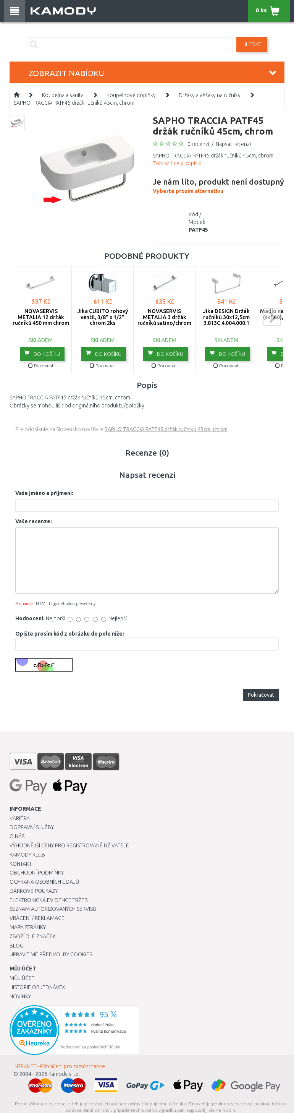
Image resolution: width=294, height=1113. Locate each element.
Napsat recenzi (233, 144)
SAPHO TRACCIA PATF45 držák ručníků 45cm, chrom (74, 103)
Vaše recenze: (33, 521)
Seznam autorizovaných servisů (53, 909)
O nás (17, 836)
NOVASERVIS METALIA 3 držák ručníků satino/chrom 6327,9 (164, 320)
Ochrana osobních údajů (44, 882)
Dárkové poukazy (34, 891)
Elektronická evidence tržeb (49, 900)
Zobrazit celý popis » (177, 163)
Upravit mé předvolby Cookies (51, 954)
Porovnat (41, 365)
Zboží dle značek (33, 936)
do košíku (42, 353)
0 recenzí (198, 144)
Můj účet (22, 978)
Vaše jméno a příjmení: (44, 493)
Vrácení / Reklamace (37, 918)
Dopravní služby (32, 827)
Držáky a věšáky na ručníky (210, 95)
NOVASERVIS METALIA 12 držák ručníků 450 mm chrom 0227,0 (41, 320)
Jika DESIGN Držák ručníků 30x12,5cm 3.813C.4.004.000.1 (226, 317)
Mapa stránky (28, 927)
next (272, 317)
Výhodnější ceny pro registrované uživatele (69, 845)
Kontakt (21, 864)
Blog (16, 946)
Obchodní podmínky (37, 873)
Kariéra (20, 818)
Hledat (251, 44)
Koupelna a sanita (63, 95)
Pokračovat (261, 695)
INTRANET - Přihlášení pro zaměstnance (59, 1066)
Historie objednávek (37, 987)
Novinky (20, 996)
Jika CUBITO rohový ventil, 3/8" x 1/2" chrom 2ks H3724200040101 (103, 320)
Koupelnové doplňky (131, 95)
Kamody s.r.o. (64, 1074)
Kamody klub (27, 855)
